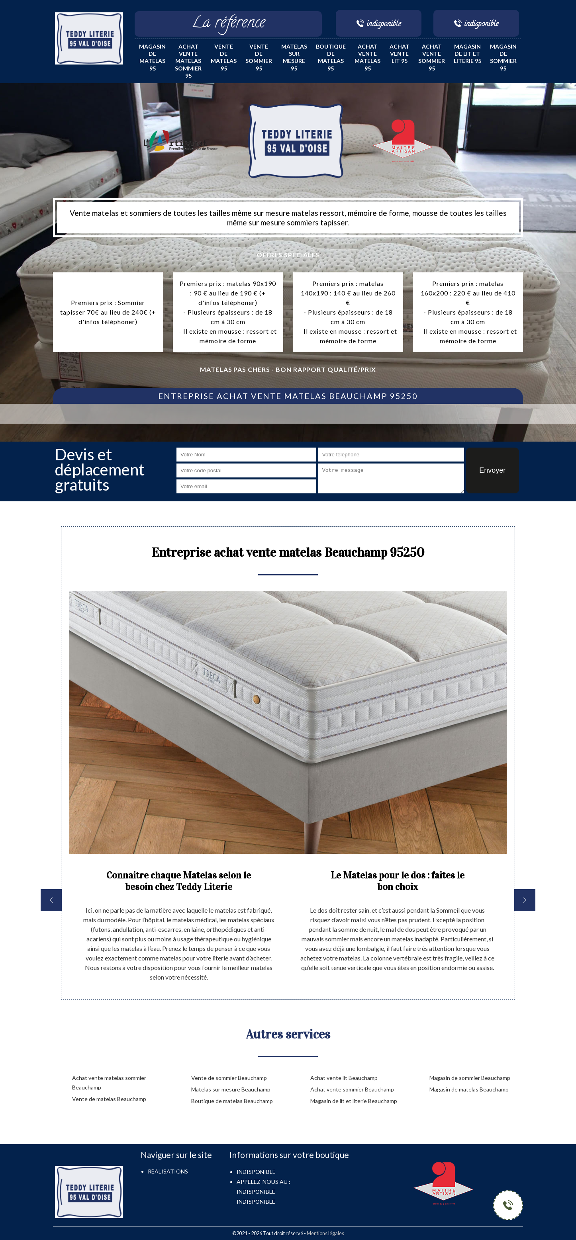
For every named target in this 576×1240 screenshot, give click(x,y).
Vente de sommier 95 (258, 57)
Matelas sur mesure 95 (294, 57)
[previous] (51, 900)
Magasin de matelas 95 (152, 57)
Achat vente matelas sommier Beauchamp (109, 1082)
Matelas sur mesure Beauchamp (230, 1089)
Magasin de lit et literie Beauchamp (353, 1100)
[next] (524, 900)
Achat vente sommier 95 (431, 57)
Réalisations (168, 1171)
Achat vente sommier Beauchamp (352, 1089)
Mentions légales (325, 1233)
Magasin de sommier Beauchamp (469, 1077)
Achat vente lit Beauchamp (344, 1077)
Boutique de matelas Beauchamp (232, 1100)
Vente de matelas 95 (224, 57)
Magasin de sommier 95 (503, 57)
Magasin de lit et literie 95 (467, 53)
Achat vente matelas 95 (367, 57)
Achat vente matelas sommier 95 (188, 61)
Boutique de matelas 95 (331, 57)
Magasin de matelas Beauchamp (469, 1089)
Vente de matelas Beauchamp (109, 1098)
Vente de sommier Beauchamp (229, 1077)
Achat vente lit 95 (399, 53)
